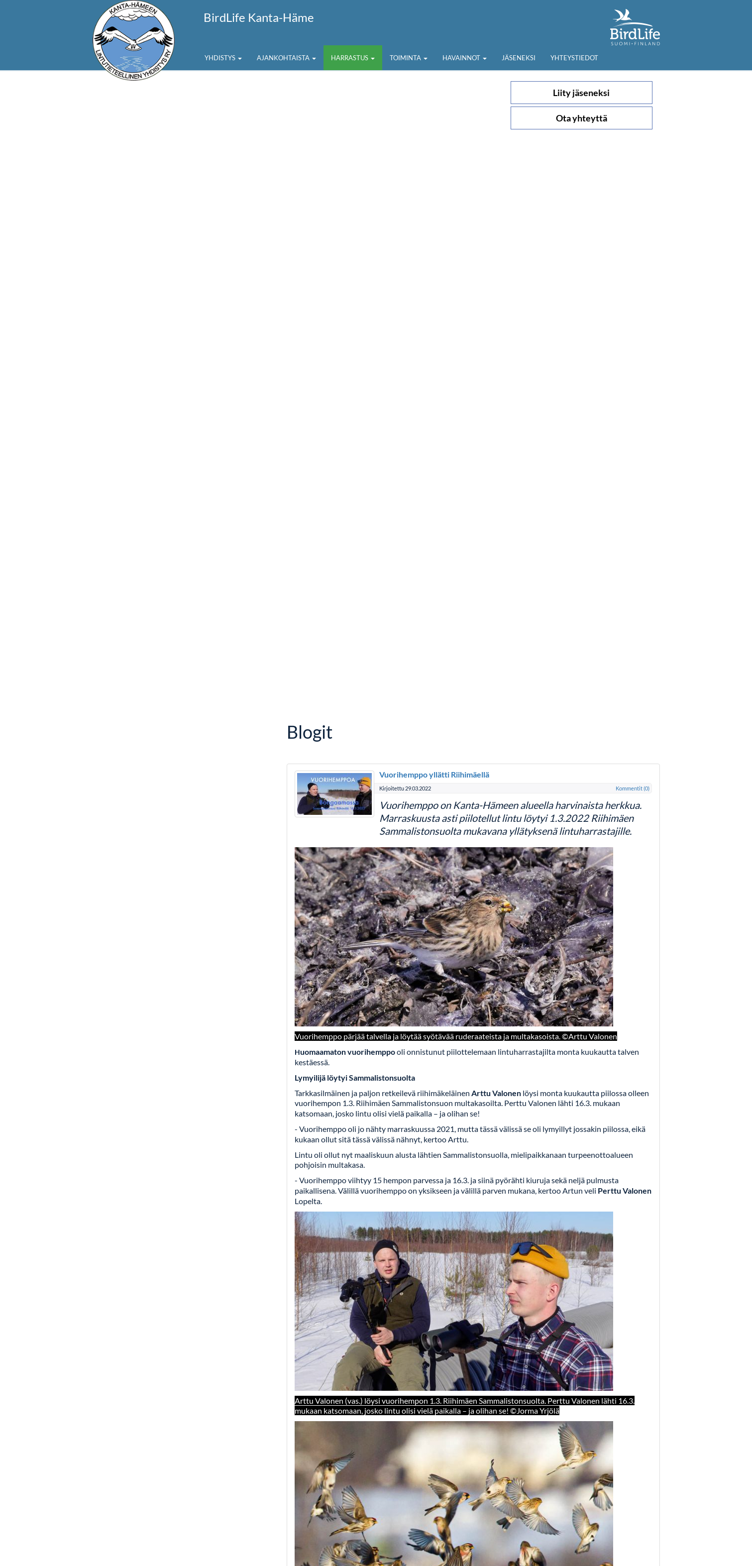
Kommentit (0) (632, 788)
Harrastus (353, 58)
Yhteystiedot (574, 58)
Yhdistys (223, 58)
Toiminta (409, 58)
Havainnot (464, 58)
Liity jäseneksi (581, 92)
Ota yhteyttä (581, 117)
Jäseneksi (519, 58)
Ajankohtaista (286, 58)
